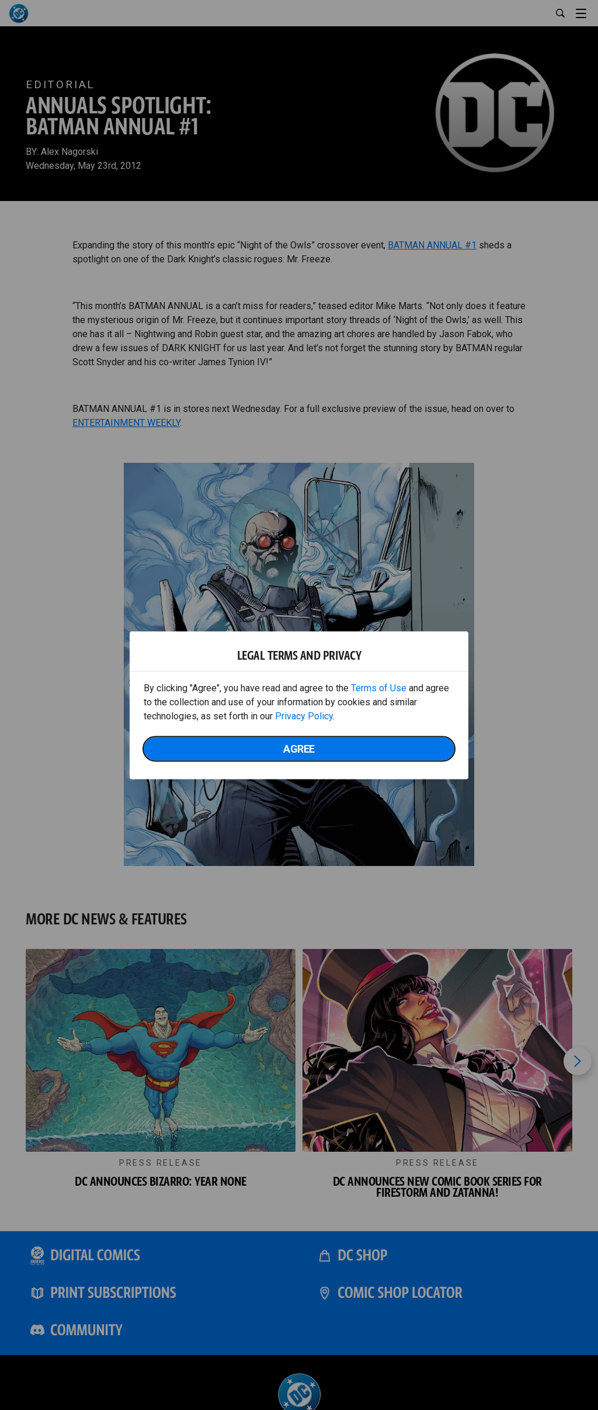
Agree (299, 748)
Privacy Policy (304, 715)
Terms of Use (378, 687)
